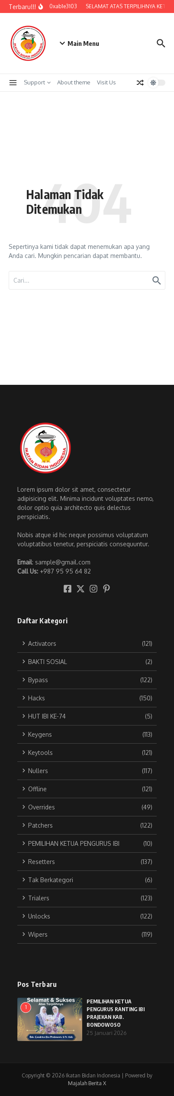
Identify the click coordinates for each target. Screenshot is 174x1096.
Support (37, 82)
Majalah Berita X (87, 1083)
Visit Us (106, 82)
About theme (73, 82)
